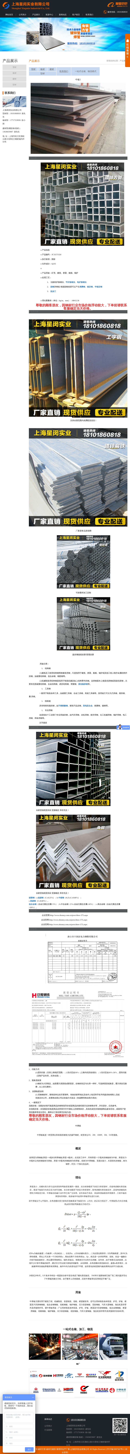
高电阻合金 (87, 706)
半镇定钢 (98, 287)
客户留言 (76, 15)
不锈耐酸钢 (63, 706)
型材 (42, 73)
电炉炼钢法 (81, 282)
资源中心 (49, 15)
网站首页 (9, 15)
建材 (52, 69)
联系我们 (89, 15)
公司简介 (22, 15)
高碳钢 (33, 901)
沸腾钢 (82, 287)
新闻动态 (63, 15)
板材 (42, 69)
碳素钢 (32, 898)
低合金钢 (32, 904)
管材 (33, 69)
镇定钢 (90, 287)
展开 (127, 49)
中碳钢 (61, 898)
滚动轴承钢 (83, 684)
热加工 (53, 291)
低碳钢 (41, 898)
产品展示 (36, 15)
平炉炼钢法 (70, 282)
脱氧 (52, 287)
